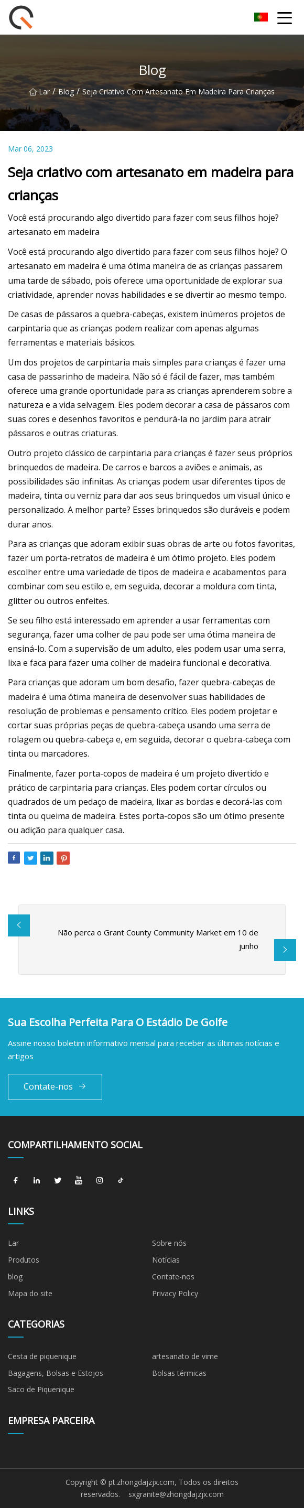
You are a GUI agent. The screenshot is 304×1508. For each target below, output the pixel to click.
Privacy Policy (175, 1293)
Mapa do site (30, 1293)
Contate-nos (55, 1087)
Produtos (23, 1260)
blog (66, 93)
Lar (39, 93)
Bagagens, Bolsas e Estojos (55, 1373)
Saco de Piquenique (41, 1389)
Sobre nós (169, 1243)
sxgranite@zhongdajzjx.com (176, 1494)
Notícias (166, 1260)
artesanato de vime (185, 1356)
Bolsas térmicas (179, 1373)
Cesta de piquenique (42, 1356)
